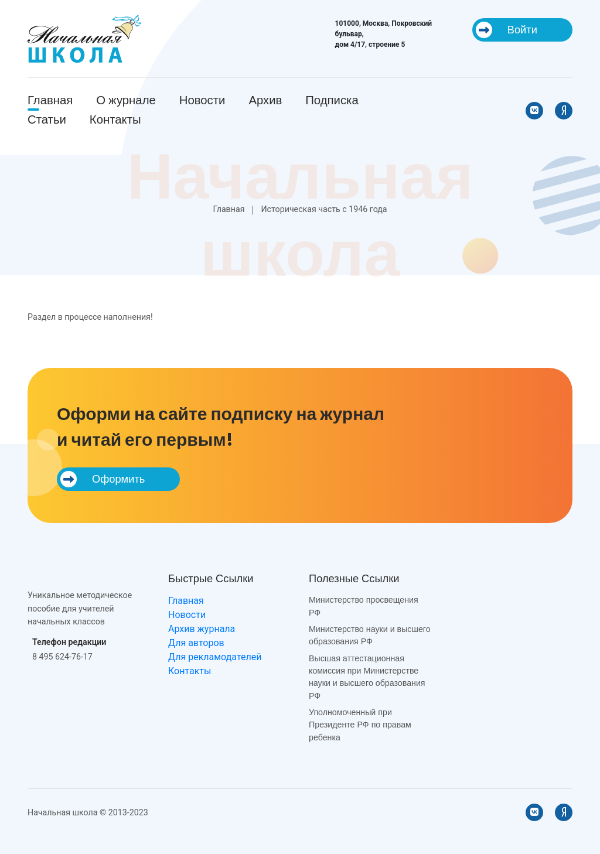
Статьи (47, 119)
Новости (202, 100)
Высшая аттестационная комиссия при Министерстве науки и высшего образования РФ (367, 677)
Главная (50, 100)
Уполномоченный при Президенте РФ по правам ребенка (360, 724)
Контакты (115, 119)
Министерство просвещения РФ (363, 606)
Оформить (102, 479)
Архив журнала (201, 628)
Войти (506, 30)
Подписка (331, 100)
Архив (265, 100)
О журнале (126, 100)
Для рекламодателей (214, 656)
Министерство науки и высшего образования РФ (370, 635)
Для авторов (196, 642)
